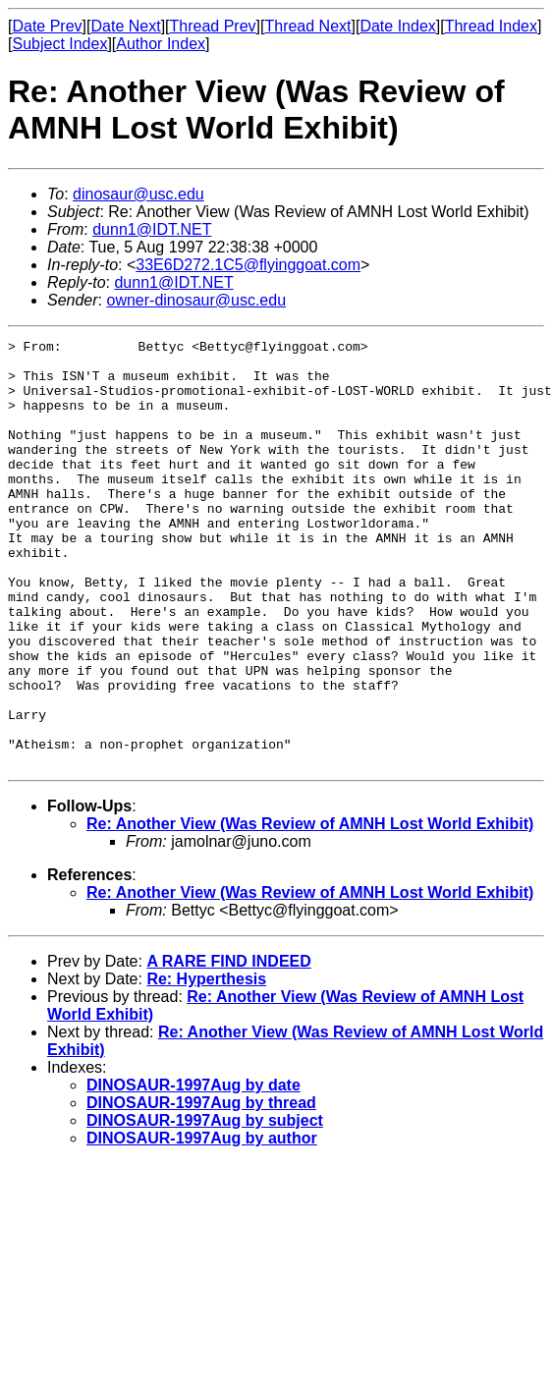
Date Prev (47, 26)
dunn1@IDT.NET (151, 229)
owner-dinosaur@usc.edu (196, 300)
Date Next (125, 26)
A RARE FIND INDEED (228, 1046)
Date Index (397, 26)
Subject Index (59, 43)
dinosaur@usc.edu (138, 194)
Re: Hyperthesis (206, 1064)
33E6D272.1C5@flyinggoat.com (248, 264)
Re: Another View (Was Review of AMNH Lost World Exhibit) (309, 909)
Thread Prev (213, 26)
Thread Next (307, 26)
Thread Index (491, 26)
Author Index (160, 43)
